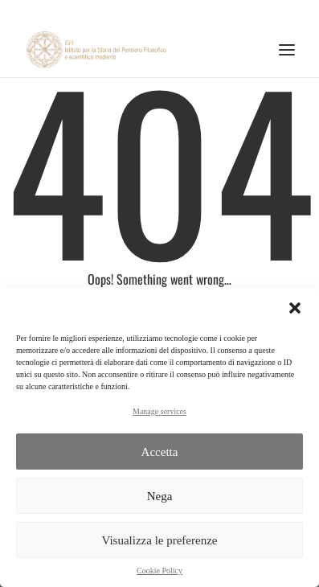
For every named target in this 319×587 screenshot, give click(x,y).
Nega (160, 496)
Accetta (159, 451)
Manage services (159, 411)
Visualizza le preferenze (159, 540)
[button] (295, 308)
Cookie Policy (159, 570)
